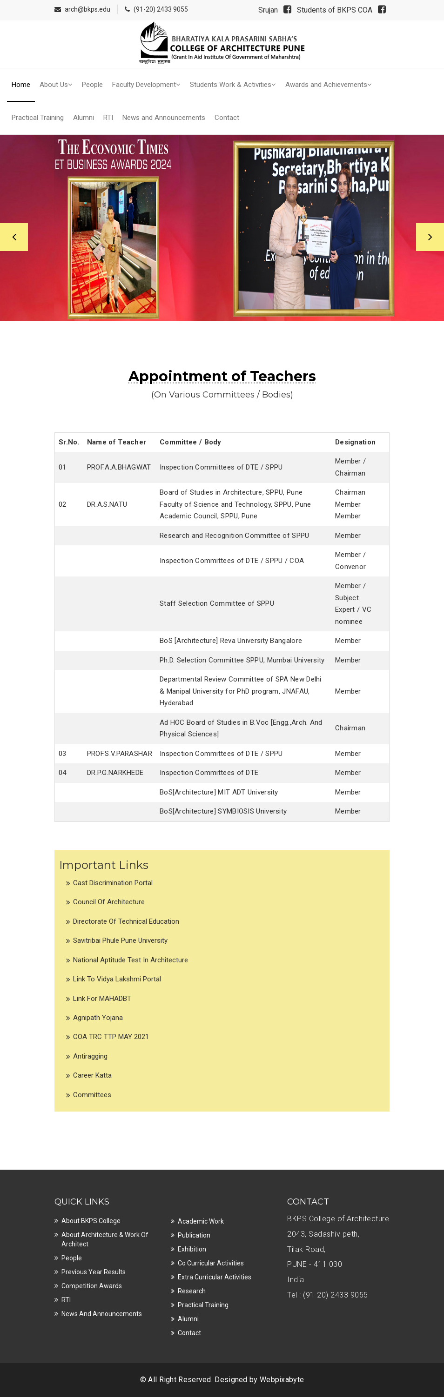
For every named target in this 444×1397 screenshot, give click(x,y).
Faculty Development (146, 84)
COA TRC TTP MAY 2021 (111, 1037)
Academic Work (201, 1221)
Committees (92, 1095)
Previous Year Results (93, 1272)
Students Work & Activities (233, 84)
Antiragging (90, 1056)
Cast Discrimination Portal (113, 883)
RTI (108, 117)
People (92, 84)
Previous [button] (14, 237)
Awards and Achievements (328, 84)
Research (192, 1291)
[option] (222, 228)
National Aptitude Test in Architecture (130, 960)
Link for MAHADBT (102, 998)
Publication (194, 1235)
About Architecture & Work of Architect (104, 1239)
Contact (227, 117)
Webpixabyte (282, 1379)
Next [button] (430, 237)
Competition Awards (91, 1286)
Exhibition (192, 1249)
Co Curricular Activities (211, 1263)
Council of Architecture (109, 902)
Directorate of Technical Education (126, 921)
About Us (56, 84)
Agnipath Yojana (98, 1017)
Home (21, 84)
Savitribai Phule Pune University (120, 940)
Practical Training (38, 117)
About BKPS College (91, 1221)
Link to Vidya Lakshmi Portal (117, 979)
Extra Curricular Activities (214, 1277)
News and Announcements (163, 117)
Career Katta (92, 1075)
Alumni (83, 117)
